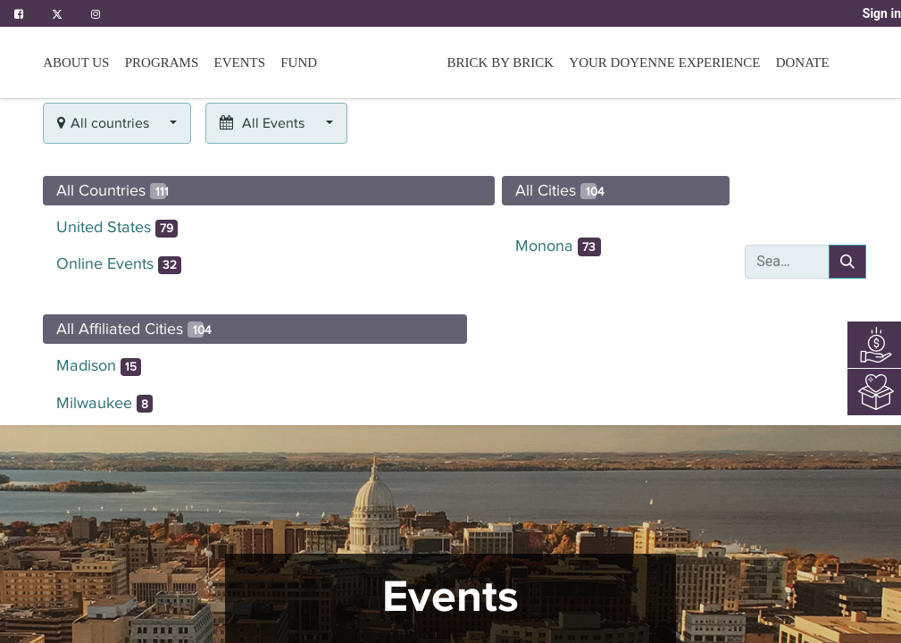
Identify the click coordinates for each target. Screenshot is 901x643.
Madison (99, 366)
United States (117, 228)
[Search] (847, 262)
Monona (558, 246)
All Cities (560, 190)
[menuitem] (298, 62)
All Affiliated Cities (134, 329)
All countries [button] (105, 123)
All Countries (112, 190)
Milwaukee (105, 403)
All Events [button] (264, 123)
